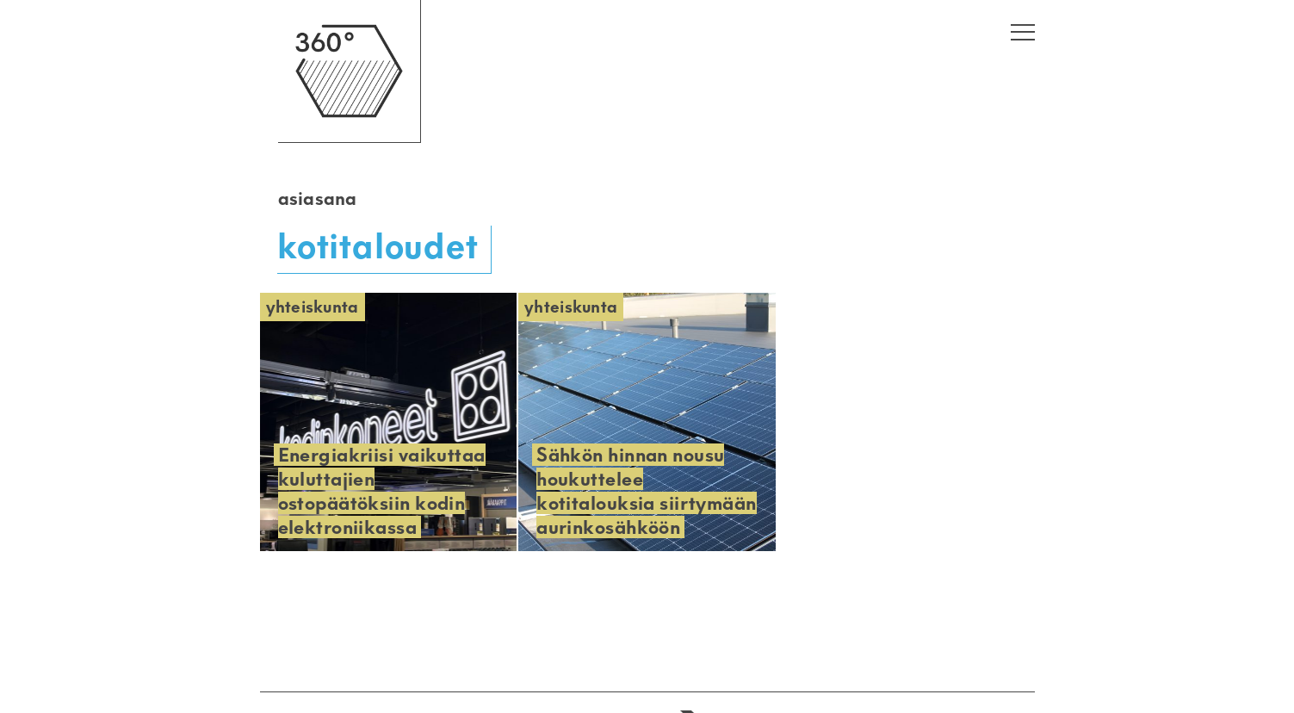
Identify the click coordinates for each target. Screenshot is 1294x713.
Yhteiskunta (312, 307)
